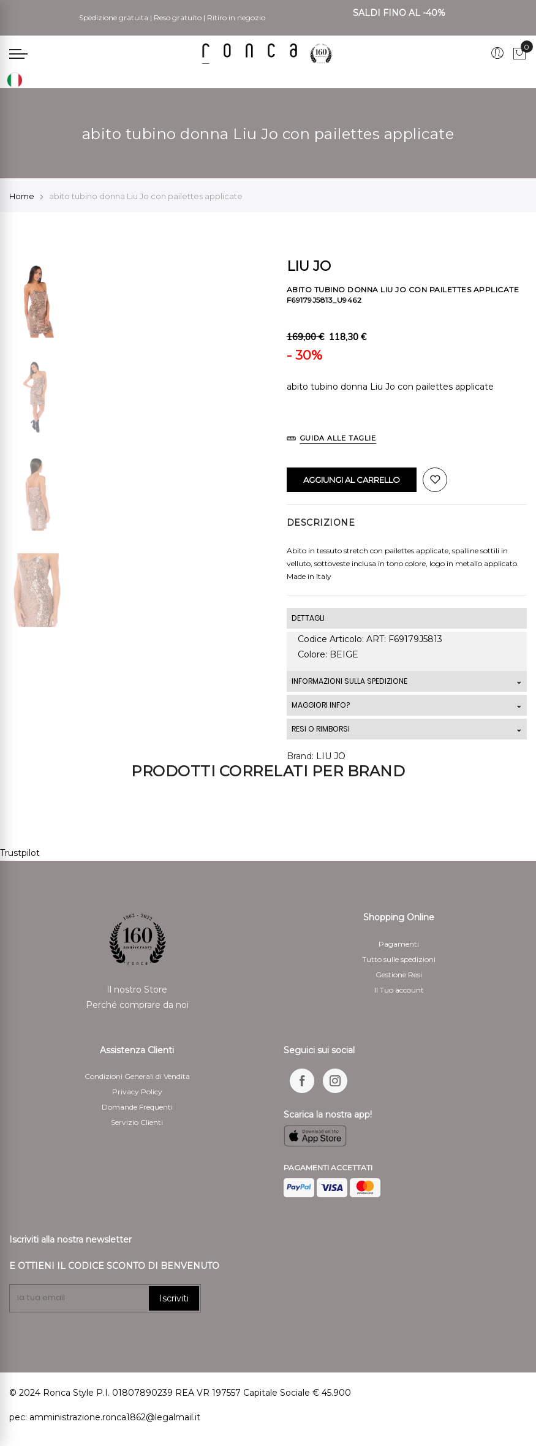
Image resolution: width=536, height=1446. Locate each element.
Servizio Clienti (137, 1122)
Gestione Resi (399, 974)
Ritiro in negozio (236, 17)
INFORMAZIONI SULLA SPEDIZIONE (349, 681)
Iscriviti (174, 1298)
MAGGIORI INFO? (321, 705)
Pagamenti (399, 943)
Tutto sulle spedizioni (399, 959)
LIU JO (330, 756)
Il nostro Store (137, 989)
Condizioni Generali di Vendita (137, 1076)
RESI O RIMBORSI (321, 729)
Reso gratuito (178, 17)
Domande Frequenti (137, 1106)
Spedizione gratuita (113, 17)
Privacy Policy (137, 1091)
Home (21, 196)
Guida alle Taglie (338, 438)
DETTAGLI (308, 618)
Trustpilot (20, 852)
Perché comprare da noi (137, 1004)
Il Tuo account (399, 989)
